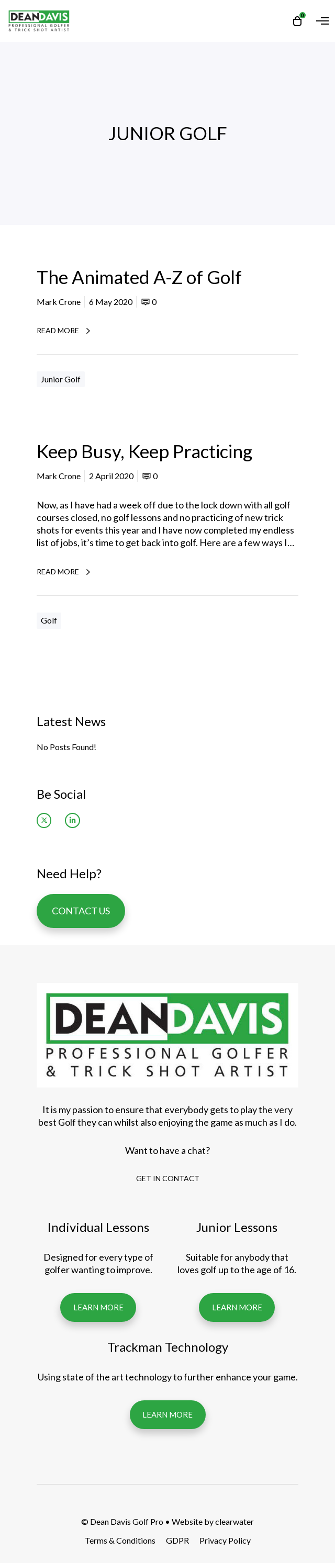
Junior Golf (61, 379)
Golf (49, 620)
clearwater (234, 1521)
